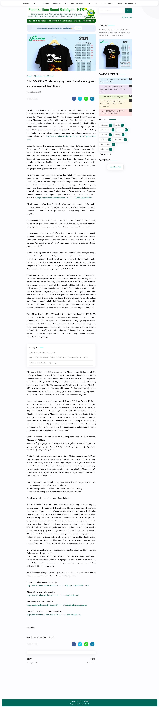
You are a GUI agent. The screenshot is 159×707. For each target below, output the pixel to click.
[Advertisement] (61, 683)
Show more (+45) (105, 154)
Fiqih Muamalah (107, 144)
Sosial (98, 3)
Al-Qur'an (108, 3)
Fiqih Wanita (120, 139)
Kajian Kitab (106, 149)
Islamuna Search (84, 704)
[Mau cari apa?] (112, 10)
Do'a (66, 3)
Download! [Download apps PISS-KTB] (78, 28)
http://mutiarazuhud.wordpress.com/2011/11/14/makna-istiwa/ (53, 595)
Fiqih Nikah (106, 134)
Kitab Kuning (130, 3)
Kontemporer (77, 3)
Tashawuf (56, 3)
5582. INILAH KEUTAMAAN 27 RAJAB (42, 352)
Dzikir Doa (105, 139)
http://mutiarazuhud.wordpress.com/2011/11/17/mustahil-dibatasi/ (54, 614)
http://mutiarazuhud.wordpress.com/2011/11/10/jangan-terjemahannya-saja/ (58, 585)
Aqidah (46, 3)
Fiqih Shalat (106, 125)
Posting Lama (91, 662)
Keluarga (119, 134)
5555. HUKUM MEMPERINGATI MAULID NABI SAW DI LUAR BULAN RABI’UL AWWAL (58, 357)
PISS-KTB (103, 25)
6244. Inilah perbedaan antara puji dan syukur (44, 363)
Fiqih (36, 3)
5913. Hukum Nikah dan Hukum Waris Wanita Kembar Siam (113, 81)
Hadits (119, 3)
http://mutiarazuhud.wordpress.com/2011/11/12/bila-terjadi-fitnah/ (64, 198)
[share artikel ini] (74, 99)
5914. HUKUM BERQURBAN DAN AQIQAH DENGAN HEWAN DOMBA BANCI (113, 89)
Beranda (26, 3)
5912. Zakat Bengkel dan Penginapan (112, 96)
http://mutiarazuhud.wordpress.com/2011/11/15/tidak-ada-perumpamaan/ (57, 605)
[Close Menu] (93, 28)
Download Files (115, 167)
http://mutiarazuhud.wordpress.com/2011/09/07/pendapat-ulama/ (61, 138)
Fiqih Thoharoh (107, 129)
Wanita (89, 3)
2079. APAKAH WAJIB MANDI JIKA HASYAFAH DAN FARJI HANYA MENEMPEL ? (112, 104)
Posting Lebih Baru (33, 662)
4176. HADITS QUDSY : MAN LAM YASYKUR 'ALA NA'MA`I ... (112, 112)
